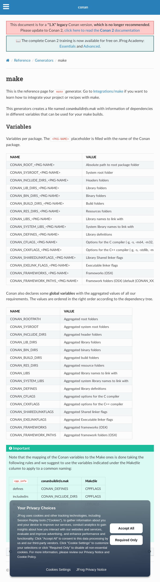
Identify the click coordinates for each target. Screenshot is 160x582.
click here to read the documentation (102, 30)
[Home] (8, 60)
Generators (44, 60)
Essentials (68, 46)
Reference (22, 60)
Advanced (91, 46)
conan (83, 7)
